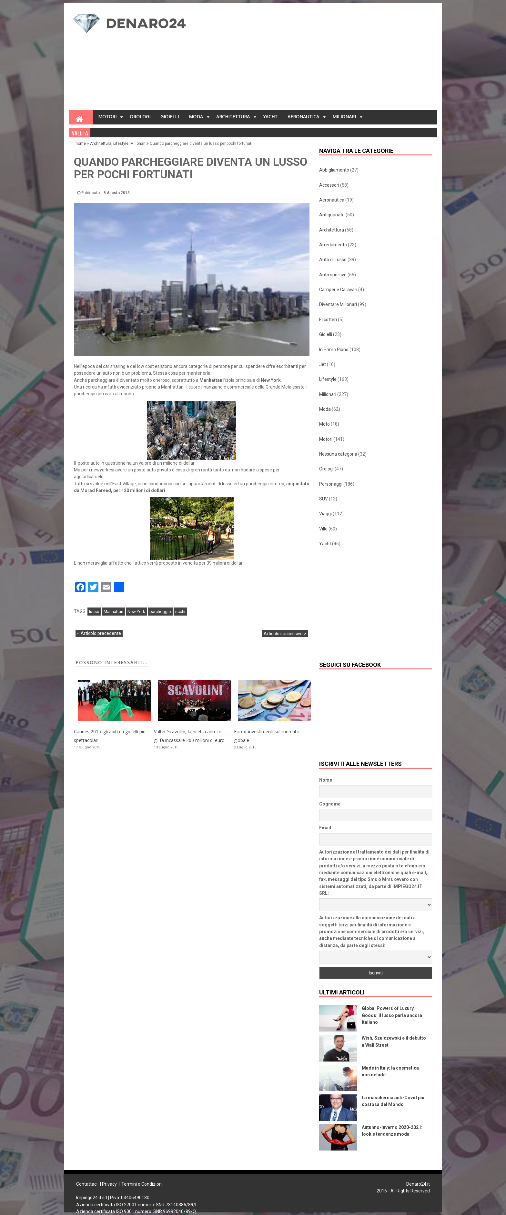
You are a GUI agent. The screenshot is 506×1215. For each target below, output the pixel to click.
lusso (94, 611)
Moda (325, 409)
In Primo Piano (334, 349)
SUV (323, 498)
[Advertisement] (316, 58)
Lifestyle (120, 143)
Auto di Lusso (333, 259)
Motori (325, 439)
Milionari (138, 143)
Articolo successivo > (285, 633)
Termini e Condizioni (142, 1184)
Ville (323, 528)
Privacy (109, 1184)
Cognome (329, 803)
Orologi (326, 468)
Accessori (329, 185)
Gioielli (325, 334)
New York (136, 611)
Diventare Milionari (338, 304)
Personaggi (330, 484)
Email (325, 827)
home (81, 143)
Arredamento (333, 244)
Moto (324, 424)
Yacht (325, 543)
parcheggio (160, 611)
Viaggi (325, 513)
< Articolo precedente (99, 633)
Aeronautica (331, 199)
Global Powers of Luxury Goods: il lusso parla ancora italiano (392, 1015)
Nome (325, 780)
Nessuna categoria (338, 454)
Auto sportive (333, 274)
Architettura (100, 143)
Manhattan (113, 611)
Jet (322, 364)
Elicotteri (328, 319)
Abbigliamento (334, 170)
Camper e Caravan (338, 289)
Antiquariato (332, 214)
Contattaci (86, 1184)
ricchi (180, 611)
